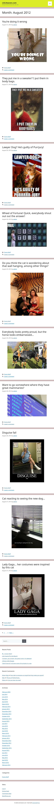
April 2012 (5, 760)
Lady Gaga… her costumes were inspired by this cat (26, 566)
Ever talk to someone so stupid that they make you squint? (27, 675)
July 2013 (4, 723)
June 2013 (5, 726)
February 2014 (6, 706)
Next (11, 633)
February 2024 (6, 692)
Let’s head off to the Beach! (10, 656)
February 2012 (6, 765)
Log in (4, 789)
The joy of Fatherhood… (13, 678)
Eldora (4, 680)
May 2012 (5, 758)
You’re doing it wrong (14, 21)
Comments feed (6, 793)
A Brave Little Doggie (8, 661)
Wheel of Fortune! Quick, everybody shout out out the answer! (26, 214)
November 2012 (6, 743)
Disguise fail (9, 432)
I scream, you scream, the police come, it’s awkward (16, 658)
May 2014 (5, 699)
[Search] (24, 641)
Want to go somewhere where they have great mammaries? (25, 386)
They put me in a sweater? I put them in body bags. (25, 80)
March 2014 (5, 704)
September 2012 (6, 748)
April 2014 (5, 702)
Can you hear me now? (14, 680)
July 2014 (4, 694)
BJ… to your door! (7, 654)
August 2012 (5, 750)
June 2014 (5, 697)
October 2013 (6, 716)
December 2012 (6, 741)
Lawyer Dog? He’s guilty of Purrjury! (23, 147)
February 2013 (6, 736)
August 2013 (5, 721)
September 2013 (6, 719)
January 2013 (6, 738)
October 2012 (6, 745)
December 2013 (6, 711)
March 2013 (5, 733)
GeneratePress (36, 802)
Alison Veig (5, 675)
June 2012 (5, 755)
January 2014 (6, 709)
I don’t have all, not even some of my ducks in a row (16, 663)
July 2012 (4, 753)
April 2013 (5, 731)
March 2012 (5, 762)
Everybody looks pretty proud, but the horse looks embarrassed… (24, 333)
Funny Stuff (7, 68)
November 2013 (6, 714)
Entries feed (5, 791)
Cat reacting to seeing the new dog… (23, 498)
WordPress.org (6, 796)
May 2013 (5, 728)
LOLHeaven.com (9, 3)
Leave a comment (9, 70)
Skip (3, 678)
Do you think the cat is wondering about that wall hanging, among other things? (25, 264)
